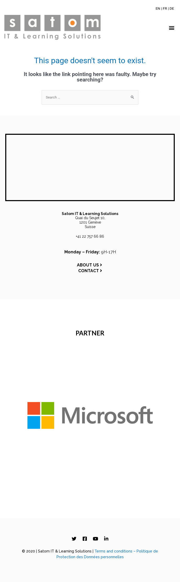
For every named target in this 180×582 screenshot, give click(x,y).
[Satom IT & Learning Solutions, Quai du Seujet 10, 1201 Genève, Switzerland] (90, 167)
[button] (171, 28)
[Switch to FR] (164, 8)
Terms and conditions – (115, 551)
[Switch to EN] (158, 8)
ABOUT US (90, 265)
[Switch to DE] (171, 8)
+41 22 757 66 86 (90, 236)
